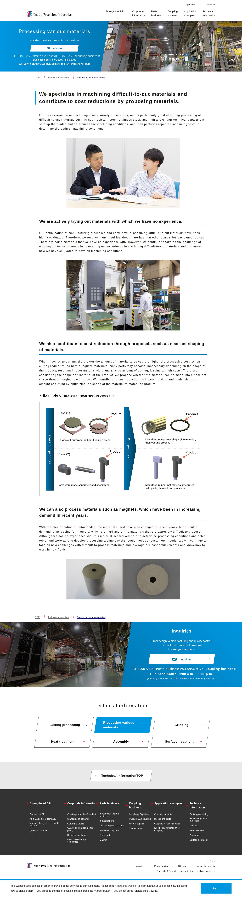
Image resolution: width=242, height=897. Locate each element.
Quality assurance (39, 833)
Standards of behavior (78, 821)
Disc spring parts (162, 821)
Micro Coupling (136, 826)
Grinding (194, 828)
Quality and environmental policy (80, 831)
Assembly (194, 838)
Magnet (103, 843)
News (213, 864)
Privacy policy (161, 869)
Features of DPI (37, 817)
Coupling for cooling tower (167, 826)
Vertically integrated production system (45, 827)
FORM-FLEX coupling (140, 821)
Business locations (76, 838)
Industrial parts (107, 823)
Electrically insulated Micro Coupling (167, 831)
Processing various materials (199, 822)
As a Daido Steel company (43, 821)
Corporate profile (75, 826)
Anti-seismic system (109, 833)
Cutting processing (199, 817)
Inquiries (211, 4)
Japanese (190, 4)
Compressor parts (163, 817)
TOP (37, 77)
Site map (182, 869)
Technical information (58, 77)
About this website (206, 869)
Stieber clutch (136, 831)
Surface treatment (198, 843)
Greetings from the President (81, 817)
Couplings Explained (139, 817)
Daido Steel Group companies (76, 843)
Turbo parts (105, 838)
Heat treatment (197, 833)
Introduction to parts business (109, 817)
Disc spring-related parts (112, 828)
